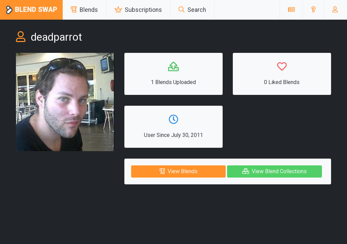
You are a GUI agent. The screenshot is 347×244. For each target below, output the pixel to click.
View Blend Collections (274, 171)
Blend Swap (31, 10)
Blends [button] (84, 9)
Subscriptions (138, 9)
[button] (313, 10)
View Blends (179, 171)
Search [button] (192, 9)
